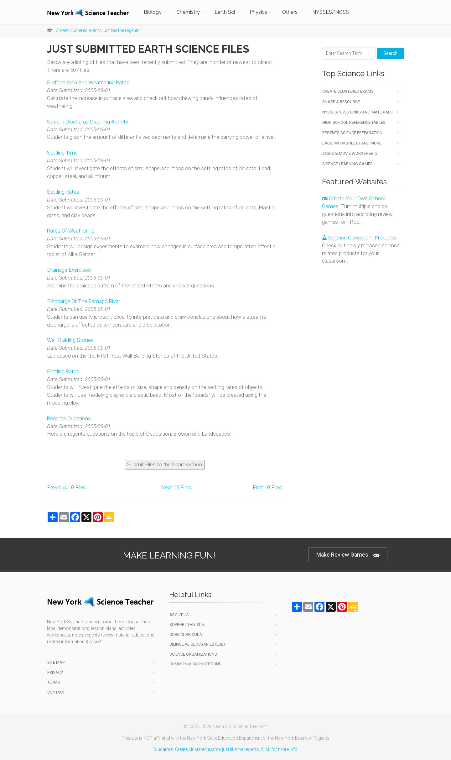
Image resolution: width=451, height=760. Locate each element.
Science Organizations (193, 654)
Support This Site (187, 624)
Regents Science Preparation (352, 132)
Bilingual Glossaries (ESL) (197, 644)
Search (390, 53)
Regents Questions (69, 418)
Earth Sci (225, 12)
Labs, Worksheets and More (351, 143)
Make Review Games (347, 555)
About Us (179, 614)
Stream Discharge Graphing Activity (87, 121)
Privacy (55, 672)
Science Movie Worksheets (350, 153)
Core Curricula (185, 634)
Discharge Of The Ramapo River (83, 301)
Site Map (56, 662)
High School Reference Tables (354, 122)
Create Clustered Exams (348, 91)
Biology (153, 12)
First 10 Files (267, 487)
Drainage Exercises (69, 270)
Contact (56, 692)
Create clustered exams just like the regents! (98, 30)
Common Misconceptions (195, 664)
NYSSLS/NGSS (330, 12)
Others (290, 12)
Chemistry (188, 12)
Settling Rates (63, 192)
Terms (53, 682)
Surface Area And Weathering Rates (88, 82)
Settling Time (62, 152)
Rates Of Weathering (70, 231)
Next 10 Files (176, 487)
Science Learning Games (347, 163)
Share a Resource (341, 101)
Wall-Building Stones (70, 340)
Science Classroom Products (359, 237)
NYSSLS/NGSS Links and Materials (357, 112)
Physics (258, 12)
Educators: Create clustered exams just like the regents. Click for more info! (225, 749)
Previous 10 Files (66, 487)
